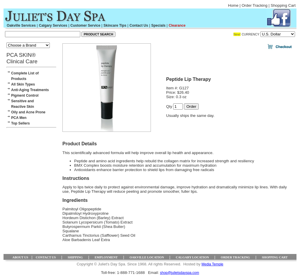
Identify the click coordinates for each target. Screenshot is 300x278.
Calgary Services (53, 25)
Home (233, 5)
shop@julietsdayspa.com (179, 273)
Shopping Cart (283, 5)
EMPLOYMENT (106, 257)
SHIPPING (75, 257)
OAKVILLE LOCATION (146, 257)
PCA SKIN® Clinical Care (22, 58)
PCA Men (18, 118)
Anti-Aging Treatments (30, 90)
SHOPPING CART (275, 257)
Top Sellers (20, 123)
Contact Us (138, 25)
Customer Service (85, 25)
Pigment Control (24, 95)
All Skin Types (23, 84)
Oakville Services (21, 25)
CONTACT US (46, 257)
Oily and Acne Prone (28, 112)
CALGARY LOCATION (192, 257)
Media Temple (212, 264)
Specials (158, 25)
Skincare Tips (114, 25)
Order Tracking (254, 5)
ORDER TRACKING (235, 257)
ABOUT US (20, 257)
